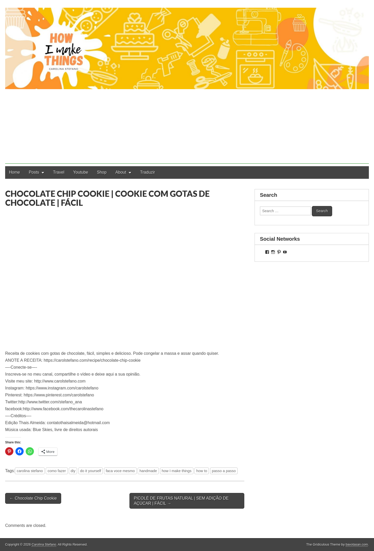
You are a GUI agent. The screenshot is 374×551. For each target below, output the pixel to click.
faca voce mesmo (120, 471)
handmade (148, 471)
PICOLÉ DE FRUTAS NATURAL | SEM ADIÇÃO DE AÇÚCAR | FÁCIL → (181, 500)
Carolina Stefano (44, 544)
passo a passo (224, 471)
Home (14, 172)
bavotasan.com (357, 544)
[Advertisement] (187, 128)
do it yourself (90, 471)
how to (201, 471)
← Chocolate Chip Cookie (33, 498)
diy (73, 471)
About (120, 172)
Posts (34, 172)
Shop (102, 172)
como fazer (57, 471)
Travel (58, 172)
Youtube (80, 172)
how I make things (177, 471)
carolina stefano (30, 471)
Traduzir (147, 172)
